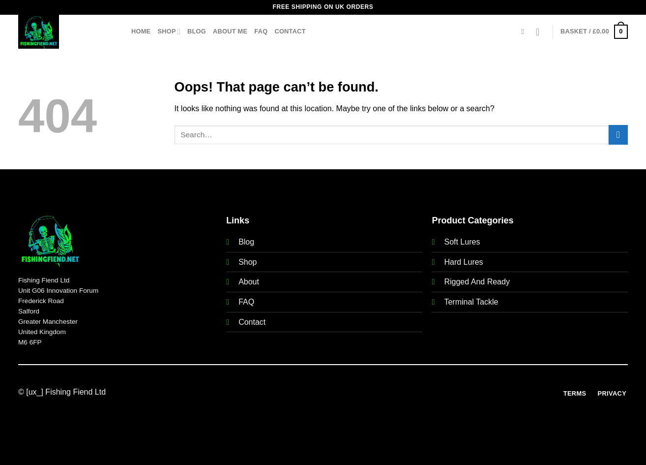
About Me (230, 31)
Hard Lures (463, 262)
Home (140, 31)
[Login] (541, 32)
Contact (289, 31)
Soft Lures (462, 242)
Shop (168, 31)
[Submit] (618, 134)
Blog (196, 31)
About (248, 282)
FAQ (260, 31)
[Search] (525, 31)
